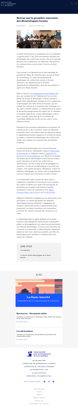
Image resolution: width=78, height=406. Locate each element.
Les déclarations (24, 331)
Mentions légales (39, 398)
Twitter (44, 381)
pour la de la (8, 4)
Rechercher (72, 3)
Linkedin (49, 381)
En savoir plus (21, 322)
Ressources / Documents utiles (31, 313)
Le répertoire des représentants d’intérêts (39, 363)
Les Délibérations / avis (39, 369)
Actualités (21, 26)
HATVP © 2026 (39, 389)
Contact (39, 392)
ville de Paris (50, 192)
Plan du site (39, 401)
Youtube (53, 381)
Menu (76, 4)
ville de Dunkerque (33, 156)
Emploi (39, 395)
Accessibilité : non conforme (39, 404)
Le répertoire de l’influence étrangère (39, 366)
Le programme (25, 250)
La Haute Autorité (38, 297)
